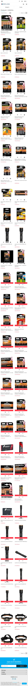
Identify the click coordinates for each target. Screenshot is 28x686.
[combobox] (6, 13)
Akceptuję (24, 683)
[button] (25, 1)
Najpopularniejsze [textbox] (4, 12)
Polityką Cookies (15, 682)
